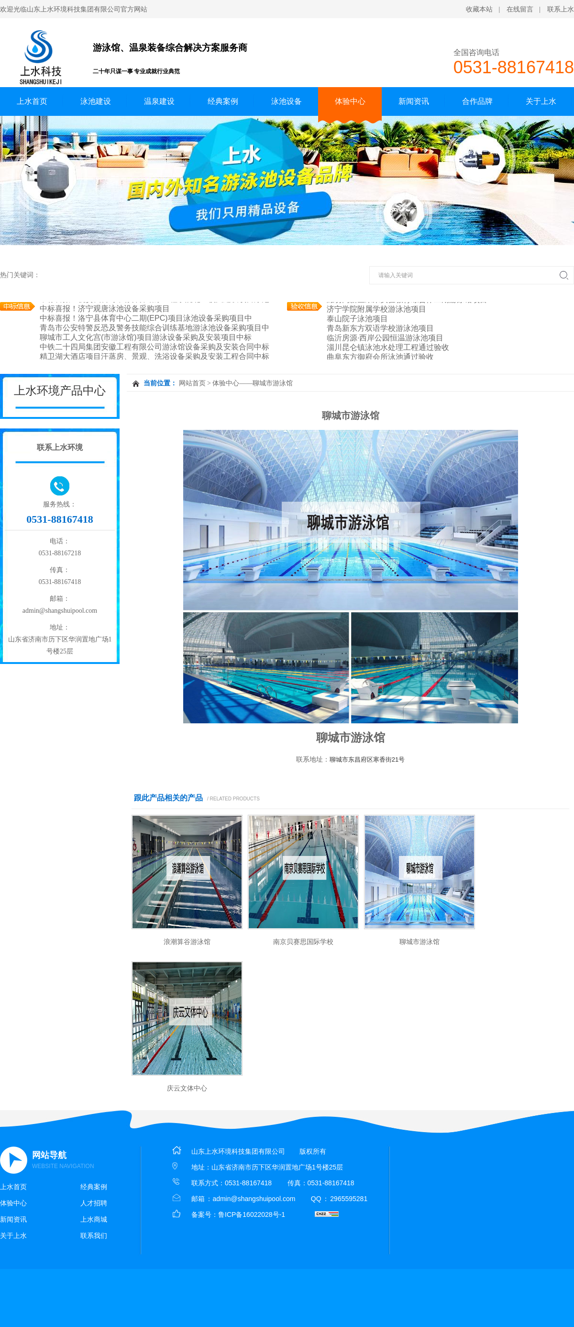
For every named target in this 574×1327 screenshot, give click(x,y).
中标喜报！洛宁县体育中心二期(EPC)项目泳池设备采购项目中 (146, 318)
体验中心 (350, 101)
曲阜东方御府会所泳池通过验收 (380, 357)
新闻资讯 (413, 101)
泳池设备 (286, 101)
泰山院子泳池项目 (357, 319)
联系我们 (93, 1235)
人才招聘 (93, 1203)
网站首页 (192, 383)
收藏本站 (479, 9)
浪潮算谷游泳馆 (187, 941)
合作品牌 (477, 101)
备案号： (204, 1214)
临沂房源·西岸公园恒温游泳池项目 (385, 338)
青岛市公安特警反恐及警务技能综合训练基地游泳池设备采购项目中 (154, 328)
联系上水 (560, 9)
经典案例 (223, 101)
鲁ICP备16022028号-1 (251, 1214)
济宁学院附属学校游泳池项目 (376, 309)
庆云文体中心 (187, 1088)
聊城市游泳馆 (419, 941)
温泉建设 (159, 101)
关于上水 (541, 101)
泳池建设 (95, 101)
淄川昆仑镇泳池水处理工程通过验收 (388, 347)
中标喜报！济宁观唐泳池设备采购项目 (105, 308)
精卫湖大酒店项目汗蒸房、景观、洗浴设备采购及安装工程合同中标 (154, 356)
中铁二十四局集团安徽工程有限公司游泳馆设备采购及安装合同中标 (154, 347)
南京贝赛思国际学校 (303, 941)
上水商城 (93, 1219)
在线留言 (520, 9)
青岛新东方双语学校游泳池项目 (380, 328)
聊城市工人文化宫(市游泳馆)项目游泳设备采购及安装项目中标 (146, 337)
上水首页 (32, 101)
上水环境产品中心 (60, 390)
